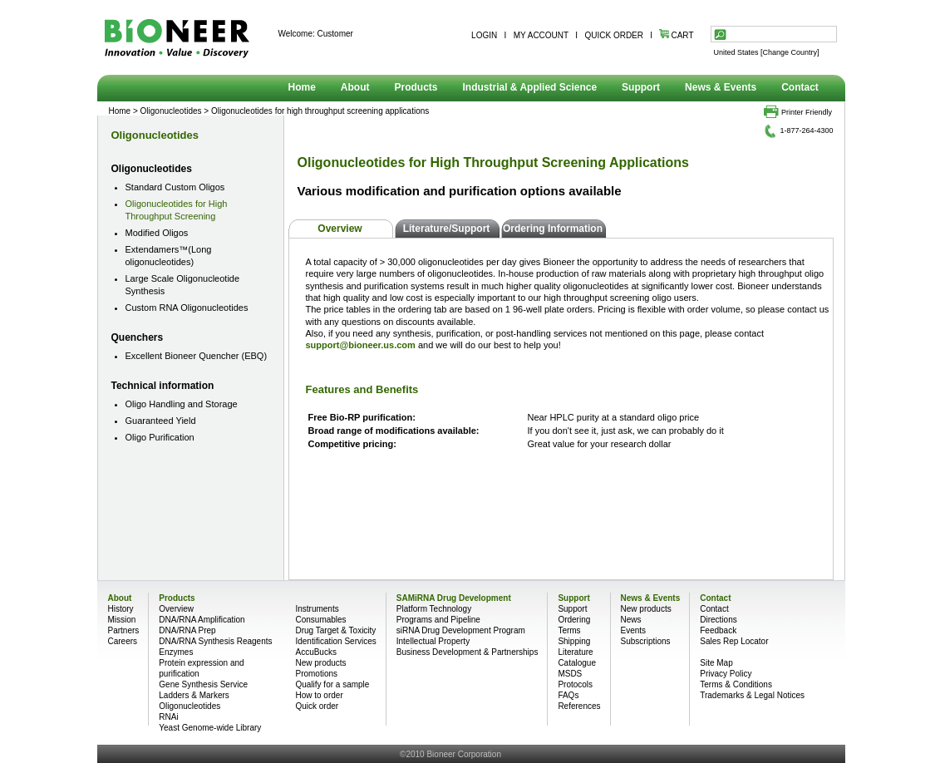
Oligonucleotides (155, 135)
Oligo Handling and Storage (181, 404)
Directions (718, 619)
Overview (339, 228)
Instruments (316, 608)
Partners (124, 630)
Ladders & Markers (194, 695)
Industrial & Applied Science (530, 87)
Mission (122, 619)
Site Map (716, 662)
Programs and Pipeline (438, 619)
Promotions (316, 673)
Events (634, 630)
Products (416, 87)
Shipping (574, 641)
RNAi (168, 716)
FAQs (568, 695)
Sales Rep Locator (734, 641)
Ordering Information (553, 228)
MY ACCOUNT (541, 35)
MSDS (570, 673)
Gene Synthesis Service (203, 684)
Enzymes (176, 652)
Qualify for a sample (332, 684)
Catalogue (577, 662)
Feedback (718, 630)
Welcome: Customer (315, 33)
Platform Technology (433, 608)
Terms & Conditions (736, 684)
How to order (318, 695)
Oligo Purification (159, 437)
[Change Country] (789, 52)
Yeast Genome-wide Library (210, 727)
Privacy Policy (725, 673)
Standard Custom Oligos (175, 187)
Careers (123, 641)
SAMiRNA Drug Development (453, 598)
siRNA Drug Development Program (460, 630)
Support (641, 87)
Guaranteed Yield (160, 421)
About (355, 87)
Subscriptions (646, 641)
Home (302, 87)
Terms (569, 630)
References (579, 706)
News (631, 619)
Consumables (320, 619)
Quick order (316, 706)
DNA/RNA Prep (187, 630)
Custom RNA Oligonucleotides (187, 308)
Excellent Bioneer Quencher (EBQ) (196, 356)
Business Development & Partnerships (467, 652)
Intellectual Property (433, 641)
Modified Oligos (157, 233)
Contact (800, 87)
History (121, 608)
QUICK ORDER (613, 35)
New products (320, 662)
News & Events (720, 87)
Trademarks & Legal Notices (752, 695)
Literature (575, 652)
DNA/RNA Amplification (201, 619)
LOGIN (484, 35)
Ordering (574, 619)
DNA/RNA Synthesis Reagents (215, 641)
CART (676, 35)
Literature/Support (446, 228)
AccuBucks (315, 652)
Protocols (575, 684)
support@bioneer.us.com (361, 345)
